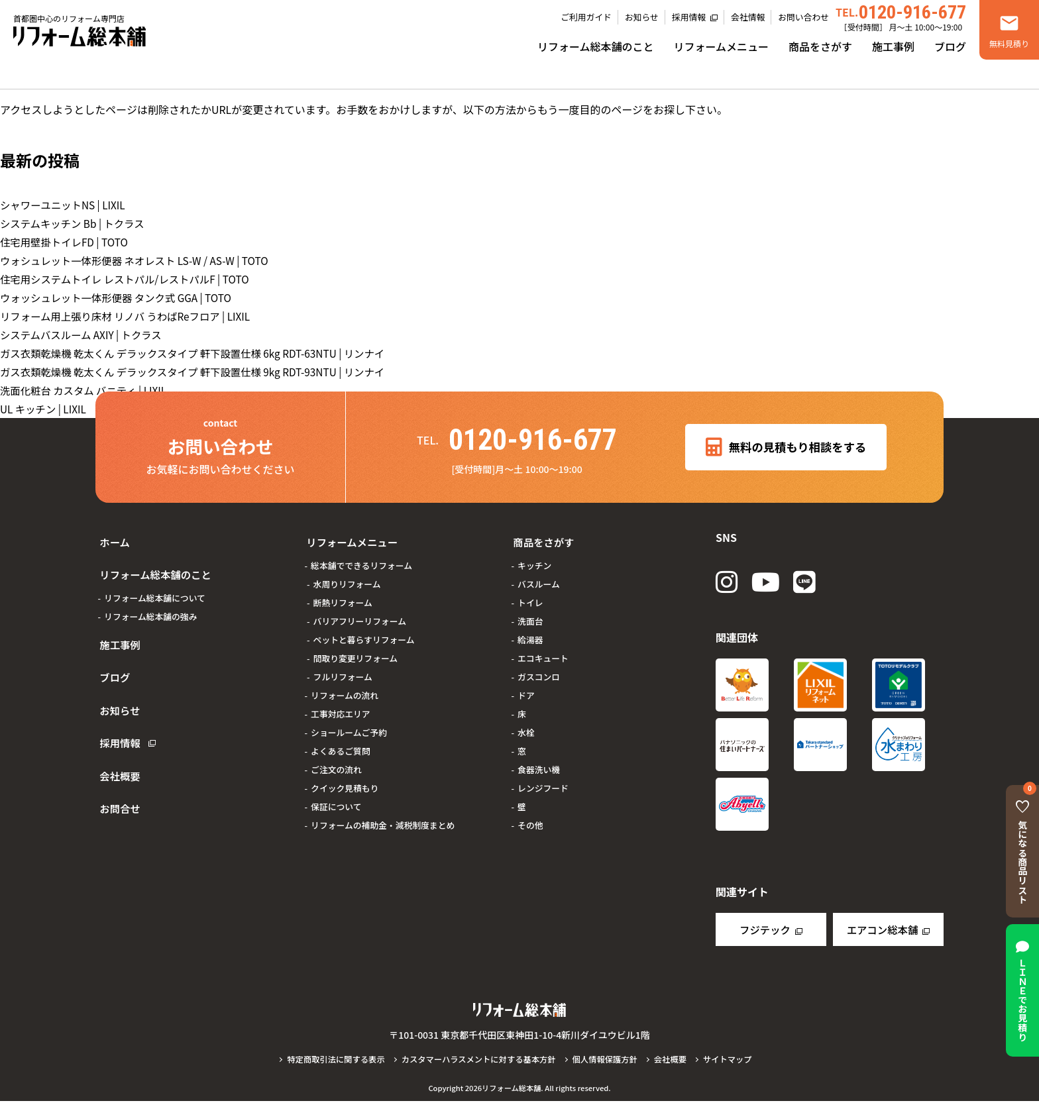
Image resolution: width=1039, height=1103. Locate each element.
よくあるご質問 (340, 743)
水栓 (526, 725)
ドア (526, 688)
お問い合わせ (803, 17)
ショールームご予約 (349, 725)
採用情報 (689, 17)
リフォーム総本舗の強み (150, 602)
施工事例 (893, 46)
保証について (336, 799)
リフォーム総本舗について (154, 583)
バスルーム (539, 576)
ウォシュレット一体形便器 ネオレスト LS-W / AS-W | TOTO (140, 260)
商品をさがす (820, 46)
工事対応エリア (340, 706)
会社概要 (116, 727)
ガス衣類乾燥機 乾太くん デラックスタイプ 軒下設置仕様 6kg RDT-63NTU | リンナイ (200, 353)
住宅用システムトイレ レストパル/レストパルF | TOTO (129, 279)
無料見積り (1009, 43)
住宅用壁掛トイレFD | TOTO (66, 242)
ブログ (950, 46)
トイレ (530, 595)
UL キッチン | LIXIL (44, 409)
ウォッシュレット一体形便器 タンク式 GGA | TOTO (120, 297)
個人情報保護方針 (608, 1061)
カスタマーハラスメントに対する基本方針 (477, 1061)
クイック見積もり (344, 780)
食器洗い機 (539, 762)
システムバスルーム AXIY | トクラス (84, 334)
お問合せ (116, 752)
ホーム (111, 539)
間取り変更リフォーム (355, 651)
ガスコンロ (539, 669)
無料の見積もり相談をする (786, 447)
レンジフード (543, 780)
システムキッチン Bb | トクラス (75, 223)
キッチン (534, 558)
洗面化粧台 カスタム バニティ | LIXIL (87, 390)
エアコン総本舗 (882, 931)
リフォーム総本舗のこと (595, 46)
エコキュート (543, 651)
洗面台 (530, 613)
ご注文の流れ (336, 762)
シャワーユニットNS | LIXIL (65, 205)
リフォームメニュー (721, 46)
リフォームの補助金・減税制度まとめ (383, 818)
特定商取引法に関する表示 (330, 1061)
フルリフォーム (342, 669)
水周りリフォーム (347, 576)
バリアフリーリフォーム (359, 613)
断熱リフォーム (342, 595)
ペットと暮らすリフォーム (364, 632)
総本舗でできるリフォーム (361, 558)
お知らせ (642, 17)
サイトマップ (734, 1061)
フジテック (764, 931)
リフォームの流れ (344, 688)
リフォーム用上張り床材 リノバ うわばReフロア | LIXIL (130, 316)
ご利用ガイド (586, 17)
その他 (530, 818)
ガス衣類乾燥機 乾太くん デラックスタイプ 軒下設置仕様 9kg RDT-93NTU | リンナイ (200, 372)
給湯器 (530, 632)
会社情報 (748, 17)
